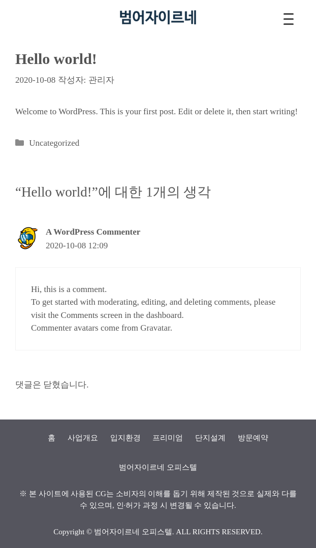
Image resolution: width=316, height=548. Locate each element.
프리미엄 (167, 438)
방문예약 (253, 438)
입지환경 (125, 438)
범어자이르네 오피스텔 (133, 532)
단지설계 (210, 438)
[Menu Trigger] (288, 19)
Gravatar (155, 328)
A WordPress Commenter (93, 232)
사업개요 (83, 438)
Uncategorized (54, 143)
